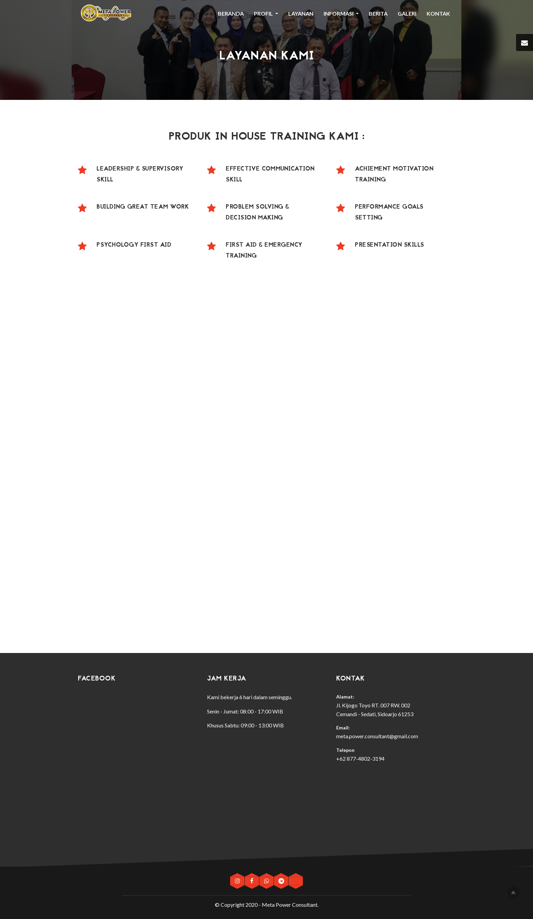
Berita (378, 13)
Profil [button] (264, 13)
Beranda (231, 13)
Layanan (300, 13)
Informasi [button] (339, 13)
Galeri (407, 13)
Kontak (438, 13)
